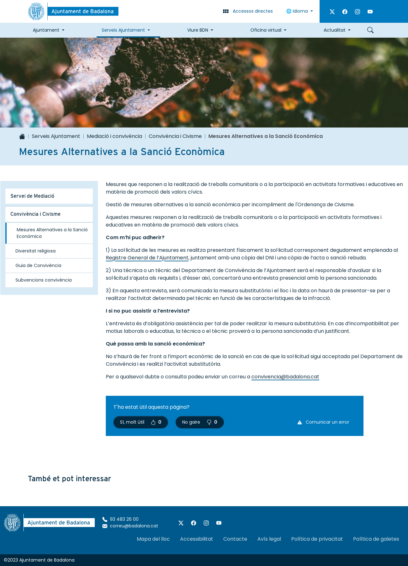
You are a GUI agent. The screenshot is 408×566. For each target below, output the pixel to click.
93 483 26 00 (120, 519)
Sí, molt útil (140, 422)
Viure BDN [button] (197, 30)
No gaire (199, 422)
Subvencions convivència (43, 280)
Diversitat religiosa (35, 251)
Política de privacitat (317, 539)
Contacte (235, 539)
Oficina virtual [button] (265, 30)
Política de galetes (376, 539)
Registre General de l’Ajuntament (147, 257)
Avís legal (269, 539)
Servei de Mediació (32, 196)
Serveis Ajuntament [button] (123, 30)
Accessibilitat (196, 539)
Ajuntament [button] (46, 30)
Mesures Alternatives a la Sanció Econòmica (52, 233)
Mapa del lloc (153, 539)
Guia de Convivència (38, 265)
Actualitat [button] (334, 30)
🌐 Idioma (297, 11)
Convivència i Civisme (175, 136)
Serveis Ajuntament (56, 136)
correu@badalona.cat (130, 526)
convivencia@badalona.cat (285, 376)
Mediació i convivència (114, 136)
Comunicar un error (323, 422)
